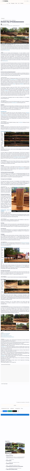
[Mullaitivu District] (12, 465)
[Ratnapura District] (11, 462)
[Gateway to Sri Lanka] (5, 1)
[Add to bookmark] (23, 443)
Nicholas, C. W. (4, 346)
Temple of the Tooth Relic (25, 242)
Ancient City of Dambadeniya (6, 333)
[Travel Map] (22, 3)
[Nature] (16, 3)
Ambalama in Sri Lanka (9, 455)
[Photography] (13, 3)
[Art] (7, 3)
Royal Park (25, 89)
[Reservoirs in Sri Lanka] (16, 462)
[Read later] (26, 24)
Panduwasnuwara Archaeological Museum (8, 336)
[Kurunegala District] (17, 408)
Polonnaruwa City (5, 60)
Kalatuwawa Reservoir (9, 463)
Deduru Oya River (8, 460)
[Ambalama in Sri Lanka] (15, 448)
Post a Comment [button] (15, 414)
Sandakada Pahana (21, 167)
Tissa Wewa (6, 90)
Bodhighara (21, 83)
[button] (1, 1)
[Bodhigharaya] (12, 408)
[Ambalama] (10, 454)
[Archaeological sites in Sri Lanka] (5, 408)
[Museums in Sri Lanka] (16, 465)
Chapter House (4, 243)
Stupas (14, 83)
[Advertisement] (15, 10)
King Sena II (14, 266)
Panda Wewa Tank (14, 102)
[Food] (19, 3)
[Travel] (9, 3)
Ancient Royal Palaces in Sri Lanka (7, 335)
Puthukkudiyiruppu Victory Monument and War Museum (14, 466)
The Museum (21, 122)
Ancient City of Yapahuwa (5, 334)
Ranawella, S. (3, 355)
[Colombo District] (19, 468)
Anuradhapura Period (14, 79)
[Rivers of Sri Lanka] (11, 459)
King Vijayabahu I (4, 114)
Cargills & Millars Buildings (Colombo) (11, 469)
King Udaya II (23, 266)
